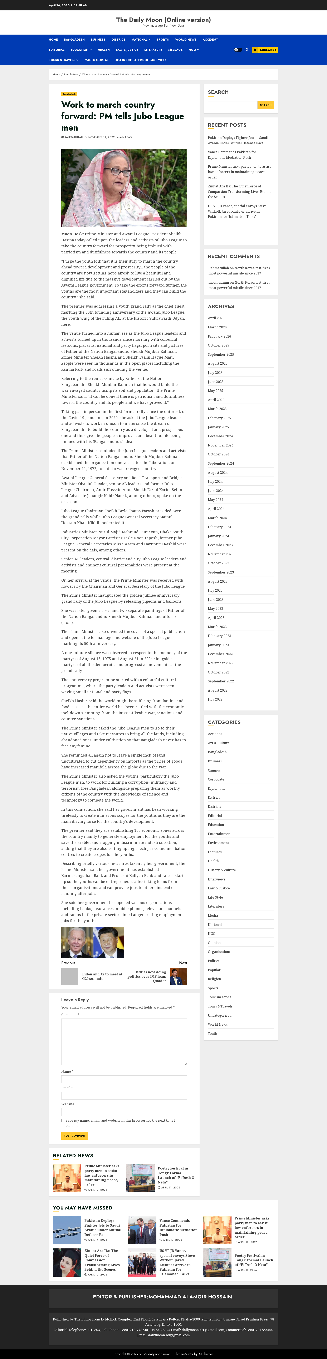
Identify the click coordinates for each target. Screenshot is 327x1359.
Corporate (216, 779)
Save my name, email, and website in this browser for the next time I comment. (120, 1123)
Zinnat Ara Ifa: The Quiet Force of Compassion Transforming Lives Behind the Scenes (240, 191)
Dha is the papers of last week (140, 60)
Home (53, 39)
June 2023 (216, 599)
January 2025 (218, 427)
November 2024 (220, 445)
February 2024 (219, 527)
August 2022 (218, 690)
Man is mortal (96, 60)
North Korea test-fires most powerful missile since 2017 (239, 271)
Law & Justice (127, 50)
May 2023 (215, 608)
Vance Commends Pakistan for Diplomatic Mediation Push (142, 1230)
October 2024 (218, 454)
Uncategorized (219, 1015)
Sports (163, 39)
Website (67, 1104)
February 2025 (219, 418)
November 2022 (220, 663)
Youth (212, 1033)
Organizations (219, 951)
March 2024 (217, 518)
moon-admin (219, 282)
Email (67, 1088)
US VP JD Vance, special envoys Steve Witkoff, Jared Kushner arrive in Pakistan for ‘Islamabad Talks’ (237, 211)
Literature (153, 50)
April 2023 (216, 617)
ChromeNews (183, 1354)
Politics (213, 961)
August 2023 (218, 581)
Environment (218, 842)
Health (104, 50)
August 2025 (218, 363)
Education (79, 50)
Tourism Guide (219, 997)
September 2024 (221, 463)
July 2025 (215, 372)
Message (175, 50)
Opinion (214, 942)
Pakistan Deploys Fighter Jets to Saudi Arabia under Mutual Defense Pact (67, 1230)
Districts (214, 806)
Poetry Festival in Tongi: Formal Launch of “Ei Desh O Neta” (140, 1178)
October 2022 (218, 672)
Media (213, 915)
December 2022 (220, 654)
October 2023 (218, 563)
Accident (210, 39)
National (139, 39)
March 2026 (217, 327)
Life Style (215, 897)
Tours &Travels (62, 60)
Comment (70, 1014)
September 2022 (221, 681)
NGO (192, 50)
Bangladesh (74, 39)
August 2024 (218, 472)
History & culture (222, 870)
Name (67, 1071)
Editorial (56, 50)
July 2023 (215, 590)
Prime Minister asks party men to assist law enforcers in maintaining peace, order (67, 1178)
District (119, 39)
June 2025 (216, 381)
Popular (214, 970)
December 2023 (220, 545)
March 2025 (217, 408)
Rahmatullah (74, 137)
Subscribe (264, 50)
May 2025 (215, 390)
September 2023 (221, 572)
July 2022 (215, 699)
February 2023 (219, 635)
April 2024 (216, 508)
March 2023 (217, 627)
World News (185, 39)
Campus (214, 770)
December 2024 (220, 436)
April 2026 (216, 318)
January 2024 (218, 536)
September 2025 (221, 354)
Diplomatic (216, 788)
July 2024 (215, 481)
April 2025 (216, 400)
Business (98, 39)
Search (218, 92)
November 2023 (220, 554)
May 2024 (215, 499)
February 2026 (219, 336)
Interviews (216, 879)
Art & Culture (219, 743)
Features (215, 852)
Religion (214, 979)
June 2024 (216, 490)
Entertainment (219, 834)
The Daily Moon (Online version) (163, 19)
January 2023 (218, 645)
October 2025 (218, 345)
